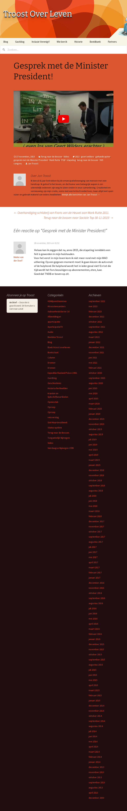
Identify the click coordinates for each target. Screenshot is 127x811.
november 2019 (96, 424)
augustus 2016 (96, 603)
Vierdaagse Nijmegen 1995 (61, 448)
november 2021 (96, 352)
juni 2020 (93, 388)
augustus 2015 (96, 664)
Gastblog (19, 41)
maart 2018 (94, 511)
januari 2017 (94, 577)
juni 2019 (93, 444)
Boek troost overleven (59, 347)
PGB (63, 160)
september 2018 (97, 485)
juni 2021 (93, 357)
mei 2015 (93, 680)
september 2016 (97, 598)
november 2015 (96, 649)
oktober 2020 (95, 372)
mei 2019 (93, 449)
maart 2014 (94, 751)
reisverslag (53, 417)
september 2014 (97, 721)
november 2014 (96, 710)
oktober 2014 (95, 715)
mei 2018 (93, 506)
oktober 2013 (95, 777)
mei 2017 (93, 557)
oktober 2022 (95, 321)
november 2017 (96, 526)
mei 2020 (93, 393)
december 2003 (96, 797)
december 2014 (96, 705)
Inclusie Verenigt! (41, 41)
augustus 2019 (96, 434)
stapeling (71, 160)
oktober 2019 (95, 429)
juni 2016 (93, 613)
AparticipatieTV (55, 326)
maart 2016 (94, 628)
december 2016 (96, 582)
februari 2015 (95, 695)
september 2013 (97, 782)
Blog (5, 41)
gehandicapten (102, 156)
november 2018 (96, 475)
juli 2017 (92, 546)
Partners (112, 41)
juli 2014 (92, 731)
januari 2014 (94, 761)
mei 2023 (93, 306)
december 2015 (96, 644)
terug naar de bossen (87, 160)
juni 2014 (93, 736)
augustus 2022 (96, 331)
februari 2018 (95, 516)
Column (51, 357)
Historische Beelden (58, 388)
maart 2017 (94, 567)
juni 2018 (93, 500)
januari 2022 (94, 342)
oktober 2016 (95, 593)
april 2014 (93, 746)
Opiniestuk (53, 401)
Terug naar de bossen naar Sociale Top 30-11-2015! (78, 218)
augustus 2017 (96, 541)
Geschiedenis (54, 383)
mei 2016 (93, 618)
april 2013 (93, 792)
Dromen (51, 362)
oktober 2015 (95, 654)
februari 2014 (95, 756)
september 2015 (97, 659)
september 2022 (97, 326)
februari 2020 (95, 408)
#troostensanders (57, 306)
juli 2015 (92, 669)
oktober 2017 (95, 531)
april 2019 (93, 454)
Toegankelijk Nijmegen (59, 437)
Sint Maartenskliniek (57, 422)
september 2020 (97, 378)
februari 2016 (95, 633)
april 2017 (93, 562)
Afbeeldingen (54, 316)
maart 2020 (94, 403)
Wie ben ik (62, 41)
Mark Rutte (54, 160)
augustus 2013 (96, 787)
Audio (50, 331)
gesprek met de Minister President (31, 160)
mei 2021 (93, 362)
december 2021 (96, 347)
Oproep (51, 407)
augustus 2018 (96, 490)
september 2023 (97, 301)
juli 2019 (92, 439)
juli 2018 (92, 495)
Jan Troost (33, 163)
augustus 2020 (96, 383)
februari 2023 (95, 311)
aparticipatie (54, 321)
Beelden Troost (55, 337)
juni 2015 (93, 674)
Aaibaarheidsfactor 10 (58, 311)
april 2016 (93, 623)
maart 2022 (94, 337)
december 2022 (96, 316)
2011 (77, 156)
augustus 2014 (96, 726)
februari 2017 (95, 572)
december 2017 (96, 521)
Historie (78, 41)
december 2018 (96, 470)
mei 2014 (93, 741)
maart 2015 (94, 690)
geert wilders (87, 156)
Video (66, 156)
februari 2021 (95, 367)
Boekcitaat (53, 352)
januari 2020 (94, 413)
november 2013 (96, 772)
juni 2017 (93, 552)
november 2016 (96, 587)
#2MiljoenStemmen (57, 301)
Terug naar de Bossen (51, 156)
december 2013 (96, 767)
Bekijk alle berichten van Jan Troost (81, 194)
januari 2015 (94, 700)
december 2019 (96, 418)
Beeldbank (95, 41)
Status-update (55, 427)
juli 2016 (92, 608)
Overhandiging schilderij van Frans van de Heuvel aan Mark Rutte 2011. (61, 213)
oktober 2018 (95, 480)
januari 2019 (94, 465)
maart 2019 (94, 459)
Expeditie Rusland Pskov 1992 (62, 372)
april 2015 (93, 685)
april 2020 (93, 398)
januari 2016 (94, 639)
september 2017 (97, 536)
